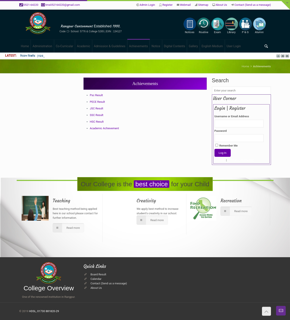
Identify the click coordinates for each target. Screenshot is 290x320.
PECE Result (97, 101)
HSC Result (97, 121)
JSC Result (96, 108)
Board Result (98, 274)
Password (220, 130)
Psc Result (96, 95)
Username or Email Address (231, 116)
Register (167, 4)
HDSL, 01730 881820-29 (44, 311)
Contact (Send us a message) (252, 4)
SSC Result (96, 115)
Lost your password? (241, 160)
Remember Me (226, 145)
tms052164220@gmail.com (62, 4)
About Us (221, 4)
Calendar (96, 278)
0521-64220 (31, 4)
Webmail (185, 4)
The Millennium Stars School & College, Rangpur (91, 19)
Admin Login (147, 4)
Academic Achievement (104, 128)
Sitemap (203, 4)
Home (245, 66)
